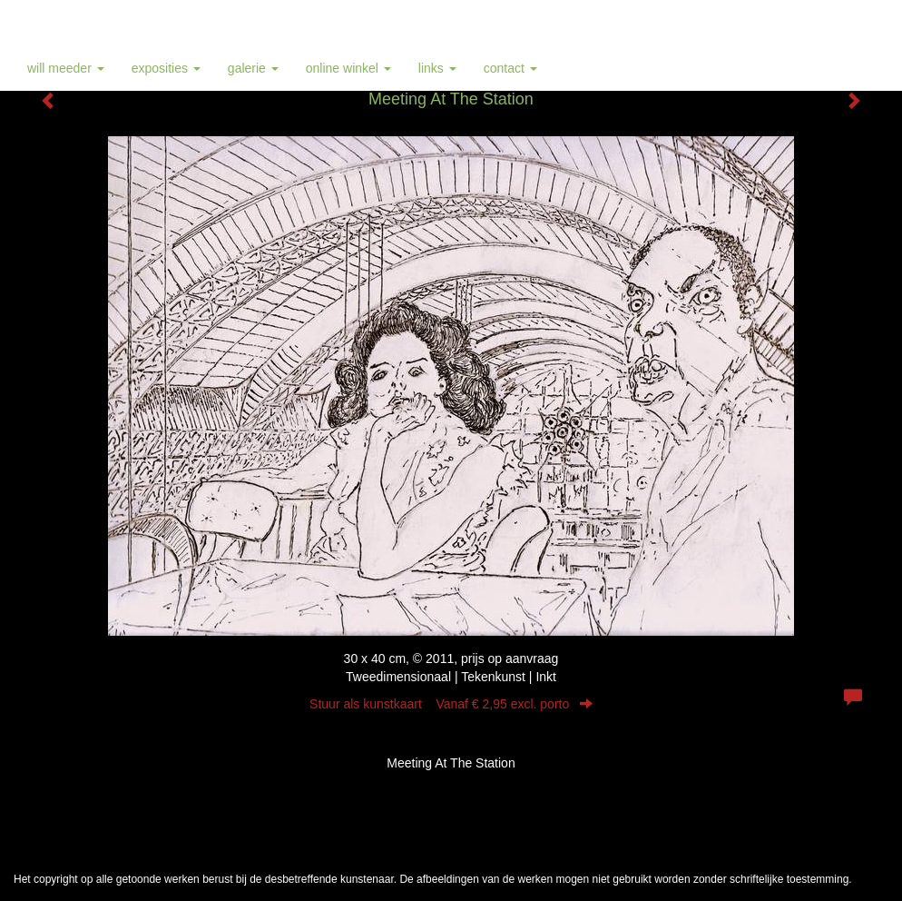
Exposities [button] (166, 68)
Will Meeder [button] (65, 68)
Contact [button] (510, 68)
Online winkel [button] (348, 68)
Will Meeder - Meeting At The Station (146, 23)
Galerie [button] (253, 68)
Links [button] (437, 68)
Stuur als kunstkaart (451, 704)
